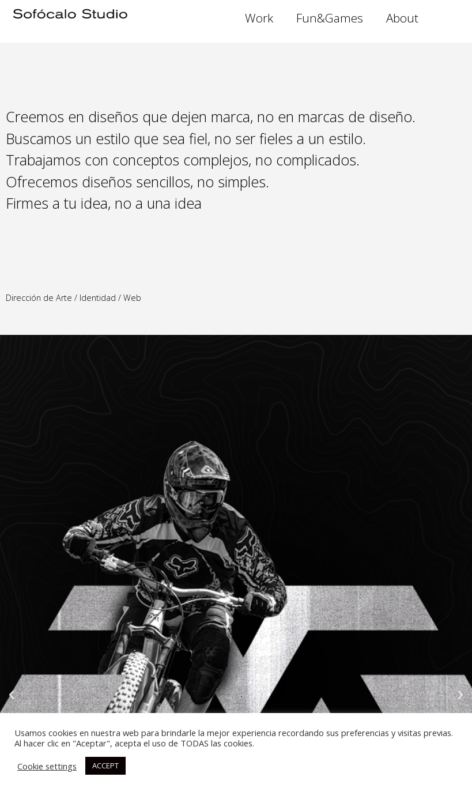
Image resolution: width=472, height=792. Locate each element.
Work (259, 18)
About (402, 18)
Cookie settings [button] (47, 766)
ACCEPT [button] (105, 765)
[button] (11, 695)
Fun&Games (329, 18)
